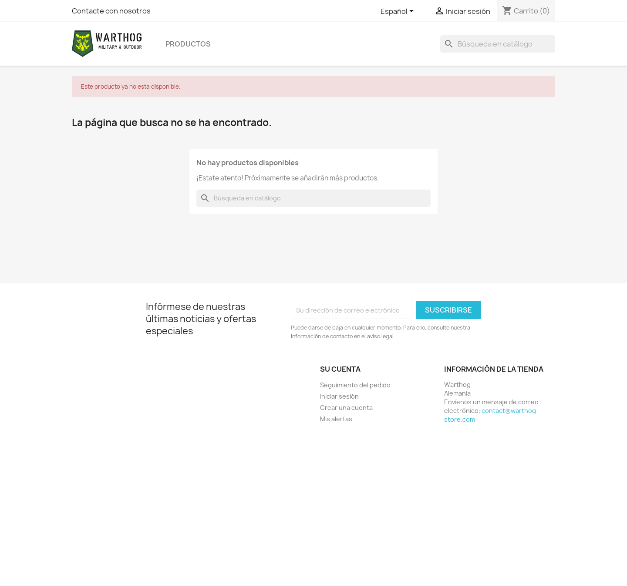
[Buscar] (497, 44)
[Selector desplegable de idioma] (399, 12)
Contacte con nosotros (111, 11)
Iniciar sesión (339, 396)
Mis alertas (336, 419)
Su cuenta (340, 369)
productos (188, 44)
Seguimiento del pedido (355, 385)
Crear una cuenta (346, 407)
